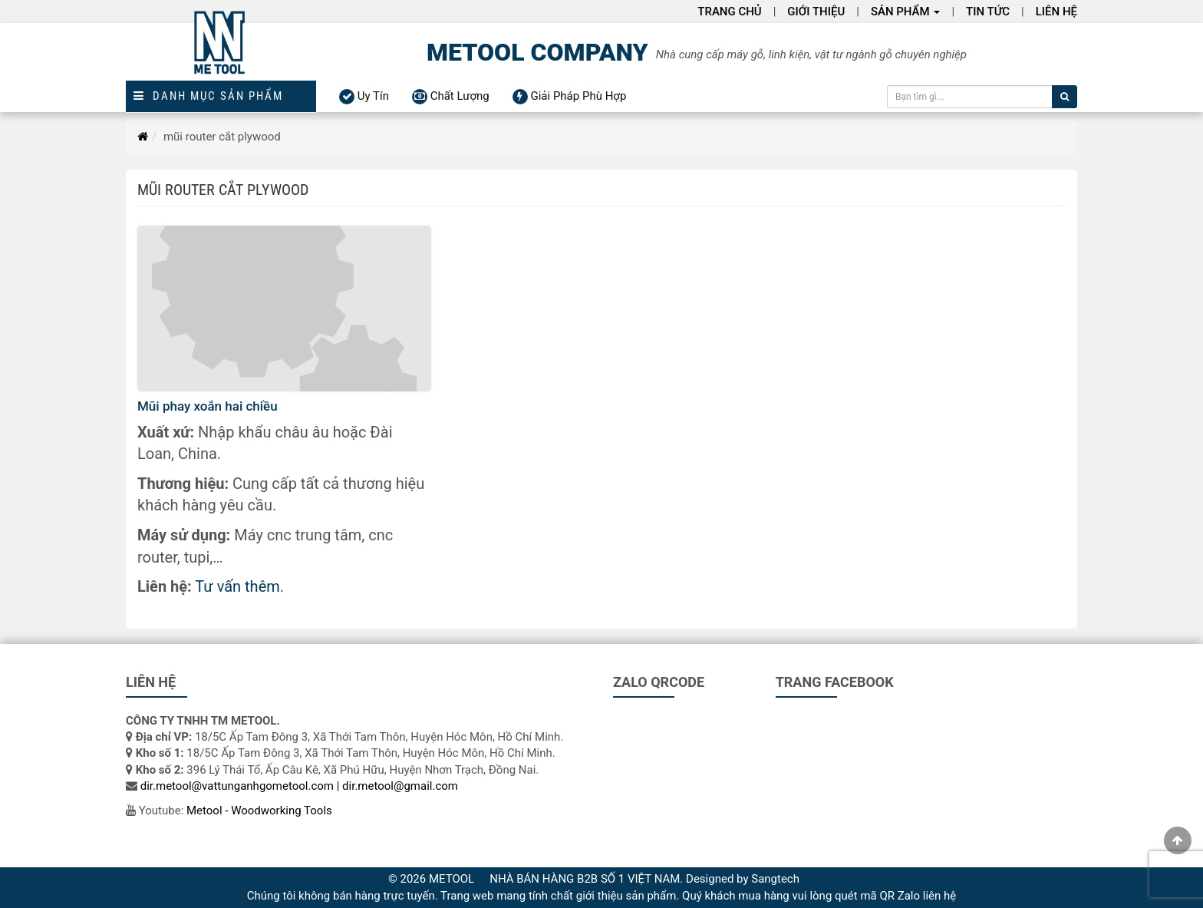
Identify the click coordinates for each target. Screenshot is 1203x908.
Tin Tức (988, 11)
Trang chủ (729, 11)
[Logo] (221, 52)
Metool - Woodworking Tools (259, 810)
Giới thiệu (816, 11)
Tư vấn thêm (237, 586)
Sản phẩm (906, 11)
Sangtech (775, 879)
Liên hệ (1056, 11)
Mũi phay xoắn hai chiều (207, 406)
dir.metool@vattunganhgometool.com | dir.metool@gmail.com (299, 786)
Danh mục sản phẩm (208, 96)
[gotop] (1177, 840)
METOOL (451, 879)
